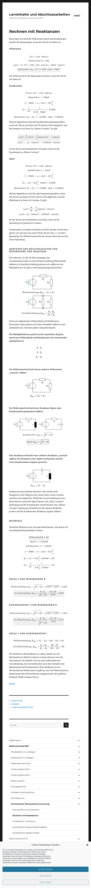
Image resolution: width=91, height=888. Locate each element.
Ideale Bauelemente (20, 763)
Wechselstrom (18, 798)
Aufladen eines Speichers (23, 792)
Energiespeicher (18, 787)
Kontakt (15, 704)
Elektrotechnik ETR (18, 839)
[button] (87, 845)
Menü (77, 16)
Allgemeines (15, 740)
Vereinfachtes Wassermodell (25, 833)
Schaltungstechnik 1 (20, 769)
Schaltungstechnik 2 (21, 775)
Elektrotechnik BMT (19, 746)
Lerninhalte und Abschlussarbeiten (39, 14)
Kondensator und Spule (23, 821)
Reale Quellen (18, 781)
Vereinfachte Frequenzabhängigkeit (29, 827)
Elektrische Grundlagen (22, 758)
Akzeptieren (45, 869)
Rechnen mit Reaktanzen (25, 815)
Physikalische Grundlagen (23, 752)
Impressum (17, 700)
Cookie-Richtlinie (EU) (22, 707)
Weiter (12, 683)
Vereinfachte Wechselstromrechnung (30, 804)
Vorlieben (45, 882)
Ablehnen (45, 876)
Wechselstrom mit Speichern (26, 810)
